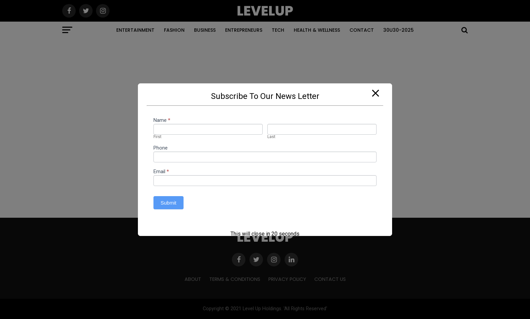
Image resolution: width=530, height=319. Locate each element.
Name (161, 120)
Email (161, 172)
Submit (168, 203)
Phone (160, 148)
